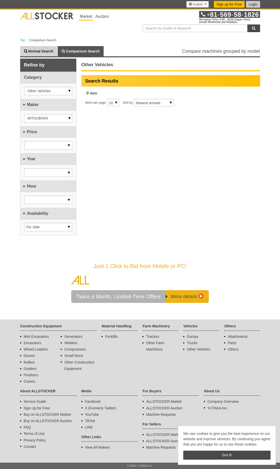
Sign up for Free (229, 4)
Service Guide (35, 401)
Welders (70, 343)
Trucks (192, 343)
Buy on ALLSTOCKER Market (47, 414)
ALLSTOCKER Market (164, 401)
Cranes (29, 381)
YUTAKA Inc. (218, 408)
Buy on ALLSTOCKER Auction (48, 421)
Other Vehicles (198, 349)
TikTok (90, 421)
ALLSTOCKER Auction (164, 408)
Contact (30, 447)
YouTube (92, 414)
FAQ (27, 427)
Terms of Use (34, 434)
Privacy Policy (35, 440)
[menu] (197, 4)
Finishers (31, 375)
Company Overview (223, 401)
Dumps (192, 336)
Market (86, 16)
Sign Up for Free (37, 408)
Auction (102, 16)
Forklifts (111, 336)
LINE (89, 427)
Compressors (75, 349)
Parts (232, 343)
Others (233, 349)
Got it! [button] (227, 455)
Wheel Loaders (36, 349)
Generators (73, 336)
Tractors (152, 336)
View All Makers (97, 447)
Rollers (29, 362)
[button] (48, 91)
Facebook (93, 401)
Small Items (73, 356)
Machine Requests (161, 414)
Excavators (32, 343)
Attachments (238, 336)
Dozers (29, 356)
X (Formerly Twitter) (100, 408)
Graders (30, 369)
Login (253, 4)
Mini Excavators (36, 336)
